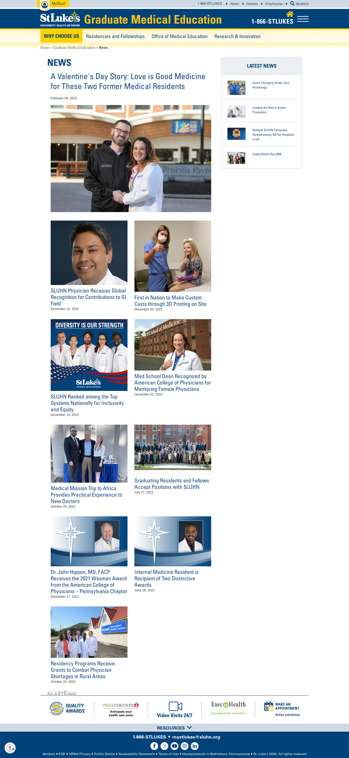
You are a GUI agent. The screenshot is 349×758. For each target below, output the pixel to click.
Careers (252, 4)
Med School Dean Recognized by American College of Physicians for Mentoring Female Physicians (172, 382)
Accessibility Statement (137, 754)
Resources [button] (174, 728)
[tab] (174, 728)
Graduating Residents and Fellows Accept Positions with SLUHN (171, 483)
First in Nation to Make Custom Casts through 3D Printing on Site (170, 300)
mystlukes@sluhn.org (196, 737)
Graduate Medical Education (153, 19)
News (234, 4)
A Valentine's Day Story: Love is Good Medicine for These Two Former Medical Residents (128, 81)
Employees (274, 4)
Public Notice (104, 754)
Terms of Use (168, 754)
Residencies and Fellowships (115, 36)
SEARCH (299, 4)
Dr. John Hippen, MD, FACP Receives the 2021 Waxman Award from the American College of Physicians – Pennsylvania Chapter (89, 581)
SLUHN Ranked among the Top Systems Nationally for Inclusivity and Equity (87, 402)
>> (73, 692)
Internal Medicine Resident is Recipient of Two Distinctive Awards (166, 578)
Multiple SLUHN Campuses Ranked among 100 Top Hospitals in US (273, 134)
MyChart (59, 3)
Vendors (49, 754)
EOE (62, 754)
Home (44, 48)
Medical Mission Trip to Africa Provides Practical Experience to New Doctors (86, 494)
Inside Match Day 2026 (266, 154)
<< (50, 692)
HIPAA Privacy (80, 754)
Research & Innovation (237, 36)
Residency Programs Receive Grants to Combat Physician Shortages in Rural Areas (83, 669)
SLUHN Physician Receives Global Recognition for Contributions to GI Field (88, 297)
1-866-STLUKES (209, 4)
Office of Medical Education (180, 36)
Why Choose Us (61, 36)
